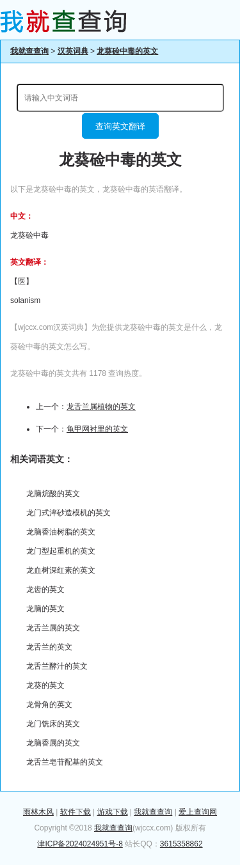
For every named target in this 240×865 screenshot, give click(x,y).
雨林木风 (38, 811)
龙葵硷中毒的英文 (127, 51)
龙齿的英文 (45, 589)
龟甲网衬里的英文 (97, 429)
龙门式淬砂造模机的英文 (68, 512)
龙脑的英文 (45, 608)
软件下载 (75, 811)
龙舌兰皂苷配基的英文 (64, 762)
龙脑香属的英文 (53, 742)
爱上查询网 (198, 811)
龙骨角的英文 (49, 704)
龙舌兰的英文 (49, 647)
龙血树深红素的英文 (60, 570)
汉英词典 (73, 51)
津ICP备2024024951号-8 (79, 843)
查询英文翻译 (120, 126)
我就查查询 (29, 51)
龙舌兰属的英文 (53, 627)
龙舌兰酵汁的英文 (57, 666)
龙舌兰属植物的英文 (101, 406)
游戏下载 (112, 811)
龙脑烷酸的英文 (53, 493)
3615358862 (181, 843)
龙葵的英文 (45, 685)
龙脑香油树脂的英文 (60, 531)
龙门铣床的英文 (53, 723)
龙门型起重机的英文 (60, 551)
